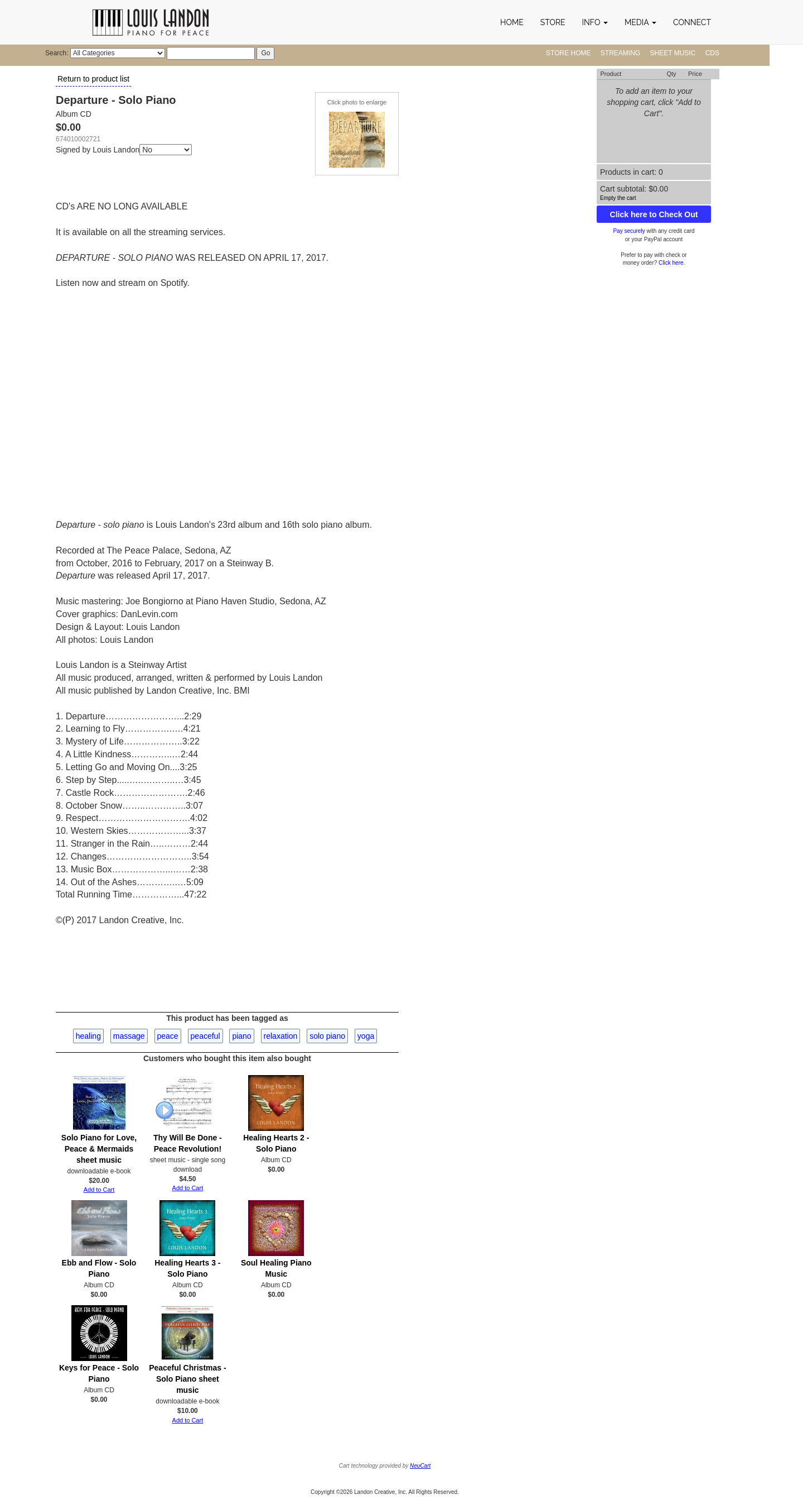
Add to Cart (99, 1189)
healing (88, 1036)
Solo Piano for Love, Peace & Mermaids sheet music (99, 1148)
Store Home (568, 53)
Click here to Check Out (654, 214)
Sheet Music (673, 53)
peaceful (205, 1036)
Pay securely (629, 231)
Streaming (620, 53)
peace (167, 1036)
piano (241, 1036)
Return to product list (93, 78)
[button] (595, 22)
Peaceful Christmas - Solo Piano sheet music (187, 1379)
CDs (712, 53)
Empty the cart (618, 198)
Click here (671, 263)
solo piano (327, 1036)
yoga (365, 1036)
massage (129, 1036)
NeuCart (420, 1466)
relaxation (281, 1036)
